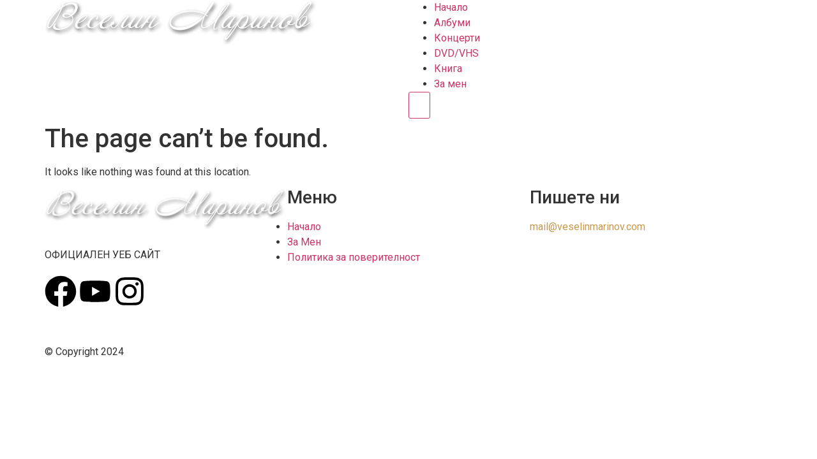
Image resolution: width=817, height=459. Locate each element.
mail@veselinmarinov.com (587, 227)
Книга (448, 68)
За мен (450, 84)
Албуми (452, 23)
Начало (451, 7)
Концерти (457, 38)
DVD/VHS (456, 53)
